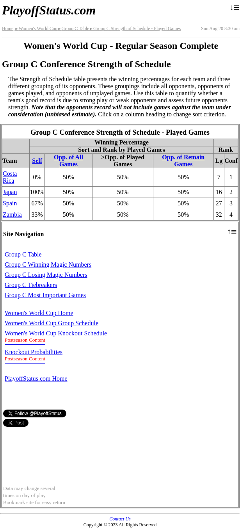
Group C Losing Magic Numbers (46, 274)
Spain (10, 203)
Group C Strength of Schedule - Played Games (135, 28)
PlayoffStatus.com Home (36, 378)
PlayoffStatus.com (49, 10)
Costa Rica (10, 177)
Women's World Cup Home (39, 313)
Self (37, 160)
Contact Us (119, 519)
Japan (10, 192)
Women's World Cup (35, 28)
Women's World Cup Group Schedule (51, 323)
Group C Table (73, 28)
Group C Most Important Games (45, 295)
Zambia (12, 214)
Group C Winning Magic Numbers (48, 264)
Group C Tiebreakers (31, 285)
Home (7, 28)
